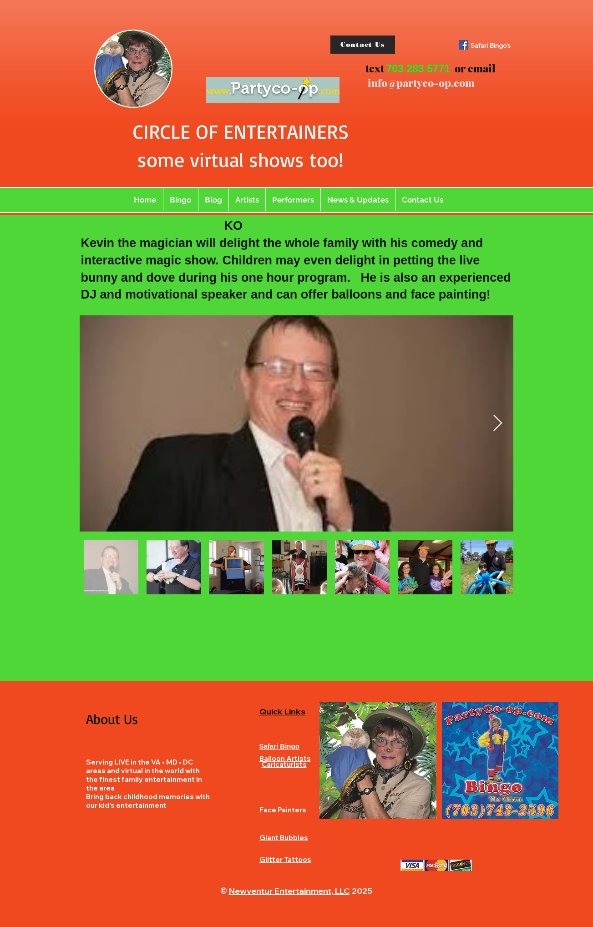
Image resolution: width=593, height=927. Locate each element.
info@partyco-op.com (421, 83)
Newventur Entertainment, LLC (289, 891)
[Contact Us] (362, 44)
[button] (247, 199)
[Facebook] (463, 45)
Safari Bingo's (491, 45)
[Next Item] (497, 423)
